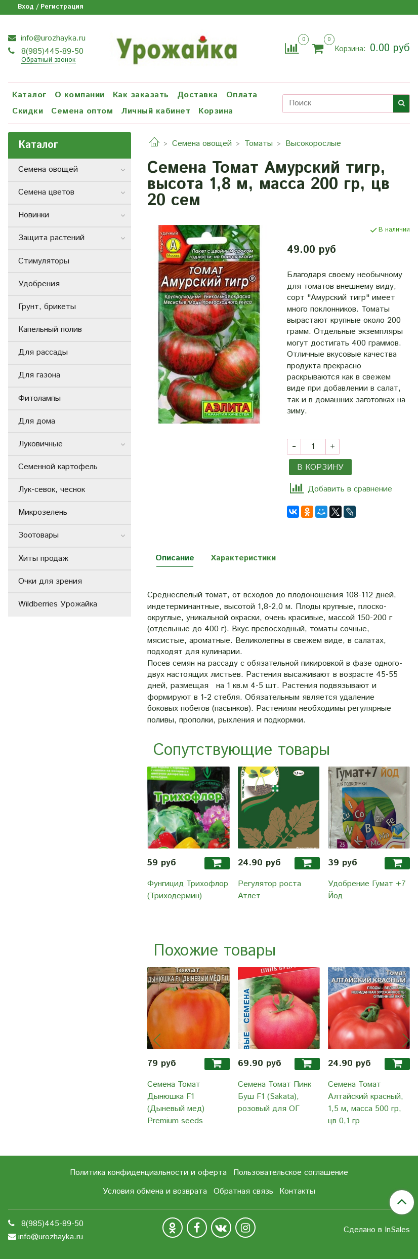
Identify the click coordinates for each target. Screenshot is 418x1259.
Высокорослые (313, 143)
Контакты (297, 1191)
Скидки (27, 111)
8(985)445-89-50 (51, 51)
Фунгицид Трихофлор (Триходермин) (187, 890)
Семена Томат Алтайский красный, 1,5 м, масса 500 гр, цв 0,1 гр (365, 1103)
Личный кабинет (155, 111)
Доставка (197, 95)
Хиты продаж (43, 558)
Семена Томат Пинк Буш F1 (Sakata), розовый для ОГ (274, 1097)
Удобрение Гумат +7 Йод (367, 890)
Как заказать (141, 95)
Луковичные (40, 444)
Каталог (29, 95)
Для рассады (43, 352)
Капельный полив (50, 329)
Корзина (215, 111)
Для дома (36, 421)
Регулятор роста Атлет (269, 890)
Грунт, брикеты (47, 307)
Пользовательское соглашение (290, 1172)
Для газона (39, 375)
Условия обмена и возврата (155, 1191)
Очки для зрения (50, 581)
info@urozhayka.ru (52, 38)
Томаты (258, 143)
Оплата (242, 95)
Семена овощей (202, 143)
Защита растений (51, 238)
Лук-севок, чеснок (51, 489)
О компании (80, 95)
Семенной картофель (58, 467)
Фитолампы (39, 398)
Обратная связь (243, 1191)
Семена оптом (82, 111)
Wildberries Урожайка (57, 604)
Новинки (33, 215)
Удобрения (39, 284)
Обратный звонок (48, 60)
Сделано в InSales (377, 1230)
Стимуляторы (43, 261)
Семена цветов (46, 192)
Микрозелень (42, 512)
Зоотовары (38, 535)
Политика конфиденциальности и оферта (148, 1172)
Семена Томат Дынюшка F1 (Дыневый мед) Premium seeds (175, 1103)
